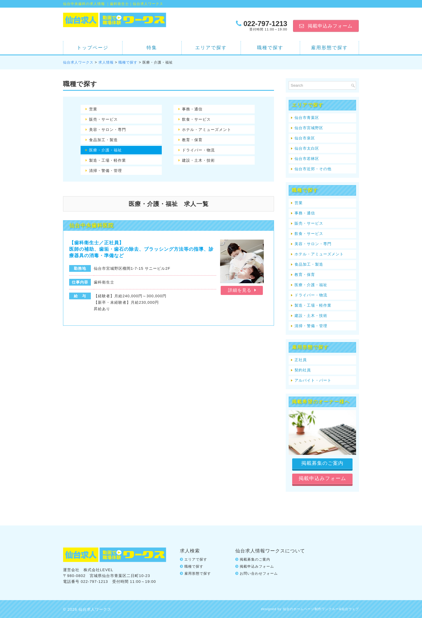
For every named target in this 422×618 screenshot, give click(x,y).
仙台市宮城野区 (309, 128)
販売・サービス (103, 119)
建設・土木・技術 (198, 160)
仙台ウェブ (350, 608)
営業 (93, 109)
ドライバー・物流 (198, 150)
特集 (152, 47)
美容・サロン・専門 (107, 129)
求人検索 (190, 550)
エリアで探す (211, 47)
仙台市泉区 (305, 138)
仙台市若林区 (307, 158)
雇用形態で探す (329, 47)
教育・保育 (192, 140)
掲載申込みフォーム (257, 566)
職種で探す (270, 47)
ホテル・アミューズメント (206, 129)
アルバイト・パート (313, 380)
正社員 (301, 360)
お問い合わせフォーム (259, 573)
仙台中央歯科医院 (91, 225)
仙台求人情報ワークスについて (270, 550)
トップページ (92, 47)
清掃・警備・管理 (105, 170)
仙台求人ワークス (78, 62)
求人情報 (106, 62)
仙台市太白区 (307, 148)
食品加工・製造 (103, 140)
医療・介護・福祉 (105, 150)
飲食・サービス (196, 119)
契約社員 (303, 370)
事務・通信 (192, 109)
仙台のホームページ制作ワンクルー (311, 608)
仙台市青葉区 (307, 117)
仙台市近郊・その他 (313, 169)
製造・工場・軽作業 (107, 160)
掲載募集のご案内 (255, 559)
